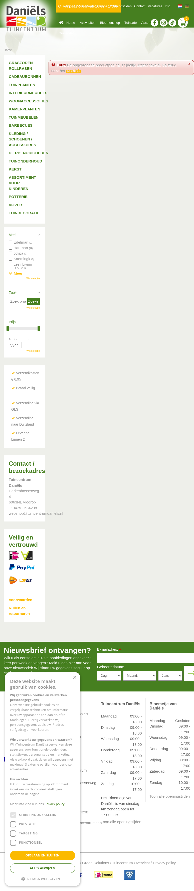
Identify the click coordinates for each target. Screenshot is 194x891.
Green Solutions (95, 863)
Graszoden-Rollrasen (21, 66)
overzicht (73, 71)
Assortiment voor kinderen (22, 183)
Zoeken (15, 293)
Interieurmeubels (24, 93)
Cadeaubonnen (24, 76)
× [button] (74, 677)
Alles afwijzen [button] (42, 868)
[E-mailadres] (145, 658)
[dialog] (42, 779)
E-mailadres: (109, 649)
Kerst (15, 169)
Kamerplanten (24, 109)
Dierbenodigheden (24, 153)
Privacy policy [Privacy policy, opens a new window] (55, 804)
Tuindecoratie (24, 213)
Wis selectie (33, 278)
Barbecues (21, 125)
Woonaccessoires (24, 101)
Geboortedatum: (110, 667)
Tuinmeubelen (24, 117)
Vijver (15, 205)
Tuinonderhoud (24, 161)
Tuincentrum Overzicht (131, 863)
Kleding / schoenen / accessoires (22, 139)
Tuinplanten (22, 85)
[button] (42, 878)
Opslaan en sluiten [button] (43, 855)
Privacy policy (164, 863)
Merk (13, 235)
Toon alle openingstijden (121, 822)
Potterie (18, 197)
